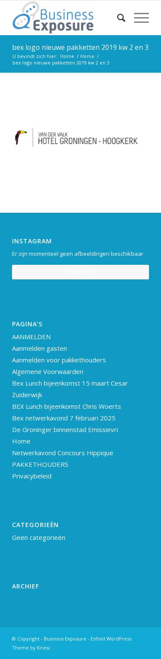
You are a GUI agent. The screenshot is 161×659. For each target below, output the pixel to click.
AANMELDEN (31, 336)
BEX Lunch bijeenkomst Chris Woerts (66, 406)
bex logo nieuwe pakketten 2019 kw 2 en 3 (80, 47)
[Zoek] (117, 17)
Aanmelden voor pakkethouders (59, 360)
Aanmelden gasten (39, 348)
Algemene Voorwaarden (47, 371)
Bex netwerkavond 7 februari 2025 (63, 418)
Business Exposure (65, 638)
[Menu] (137, 17)
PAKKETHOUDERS (40, 464)
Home (21, 441)
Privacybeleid (32, 476)
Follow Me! (81, 272)
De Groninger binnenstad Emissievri (65, 429)
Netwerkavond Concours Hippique (62, 452)
